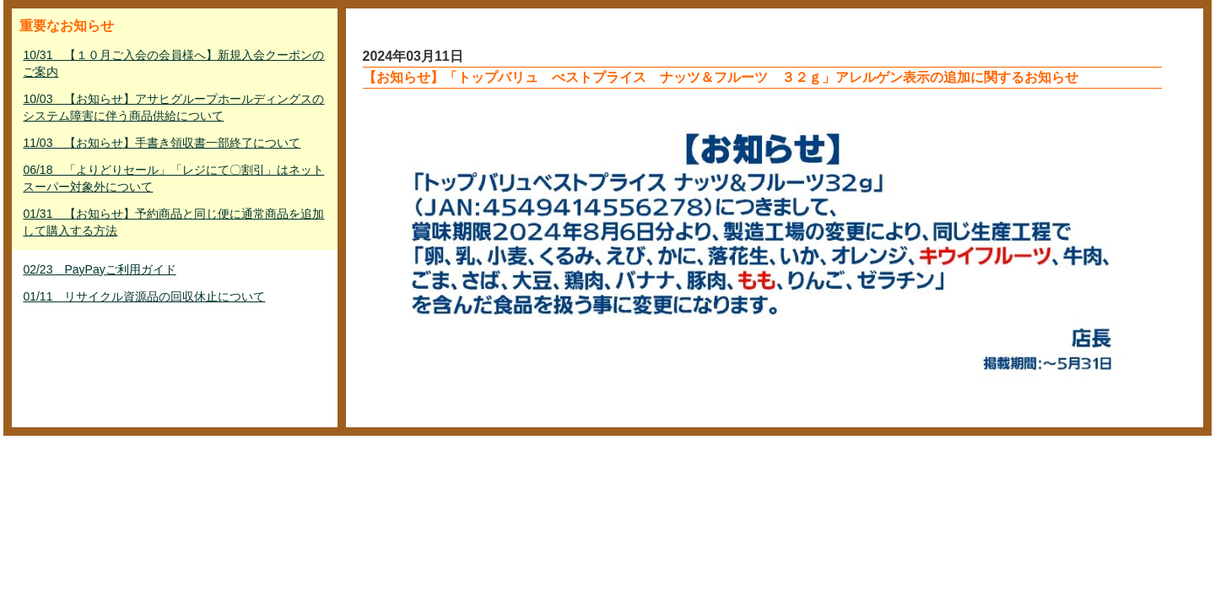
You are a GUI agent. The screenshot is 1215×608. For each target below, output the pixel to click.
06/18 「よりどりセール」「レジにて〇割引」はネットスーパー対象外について (173, 178)
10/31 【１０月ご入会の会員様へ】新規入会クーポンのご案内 (173, 63)
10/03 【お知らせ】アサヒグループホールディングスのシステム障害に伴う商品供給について (173, 107)
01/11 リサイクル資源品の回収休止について (144, 296)
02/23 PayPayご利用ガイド (99, 269)
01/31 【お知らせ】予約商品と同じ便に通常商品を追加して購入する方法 (173, 222)
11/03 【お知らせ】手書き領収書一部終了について (161, 142)
